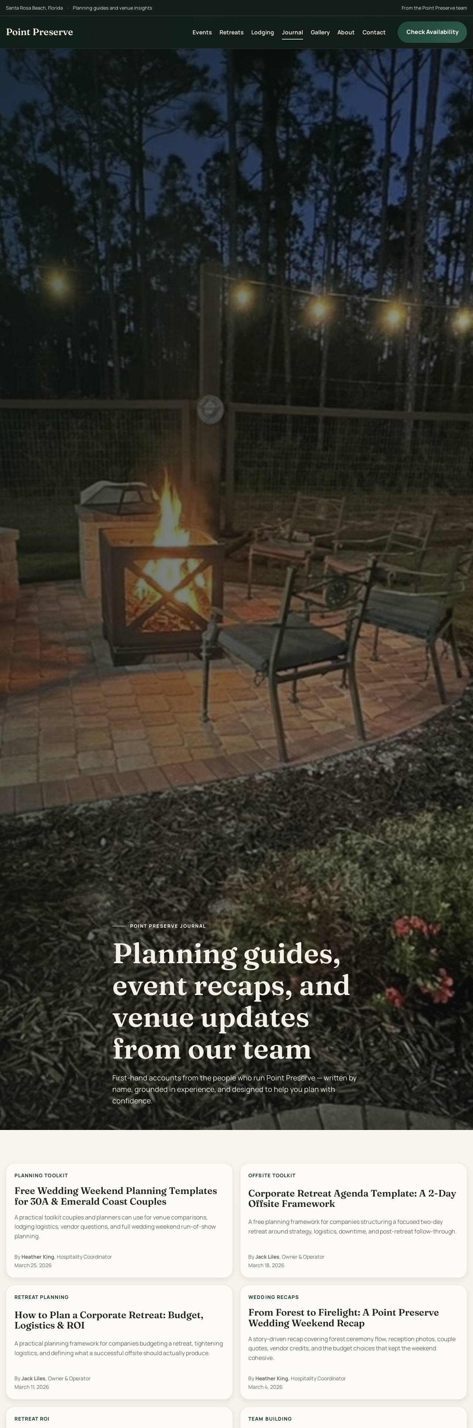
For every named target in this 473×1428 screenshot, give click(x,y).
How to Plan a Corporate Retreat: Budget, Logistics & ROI (108, 1320)
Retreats (232, 32)
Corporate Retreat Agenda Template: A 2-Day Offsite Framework (352, 1198)
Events (202, 32)
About (346, 32)
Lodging (262, 32)
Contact (374, 32)
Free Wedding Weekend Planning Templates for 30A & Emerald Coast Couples (115, 1196)
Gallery (320, 32)
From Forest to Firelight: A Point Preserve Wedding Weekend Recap (343, 1317)
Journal (292, 32)
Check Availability (432, 32)
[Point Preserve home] (39, 32)
